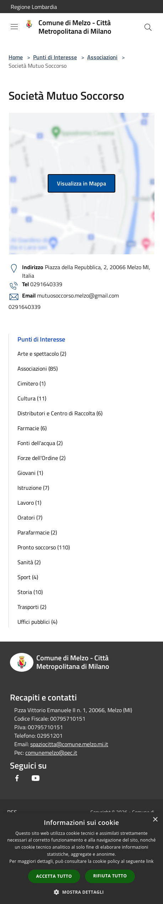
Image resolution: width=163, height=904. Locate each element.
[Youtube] (35, 778)
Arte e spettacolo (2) (41, 353)
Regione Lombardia (34, 6)
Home (16, 57)
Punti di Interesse (55, 57)
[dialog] (81, 858)
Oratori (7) (29, 517)
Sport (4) (27, 577)
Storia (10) (30, 592)
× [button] (155, 819)
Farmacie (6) (32, 428)
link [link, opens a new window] (150, 861)
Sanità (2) (29, 562)
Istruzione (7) (33, 487)
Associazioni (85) (37, 368)
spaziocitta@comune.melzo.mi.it (69, 744)
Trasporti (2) (31, 607)
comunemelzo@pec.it (51, 752)
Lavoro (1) (29, 502)
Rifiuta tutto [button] (110, 876)
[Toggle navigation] (14, 26)
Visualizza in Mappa (81, 183)
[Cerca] (148, 27)
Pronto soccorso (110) (43, 547)
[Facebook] (17, 778)
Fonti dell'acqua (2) (40, 443)
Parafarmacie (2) (37, 532)
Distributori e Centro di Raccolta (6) (59, 413)
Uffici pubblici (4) (37, 621)
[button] (81, 891)
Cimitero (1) (31, 383)
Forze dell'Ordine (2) (41, 458)
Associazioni (102, 57)
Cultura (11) (31, 398)
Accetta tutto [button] (54, 876)
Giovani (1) (30, 472)
